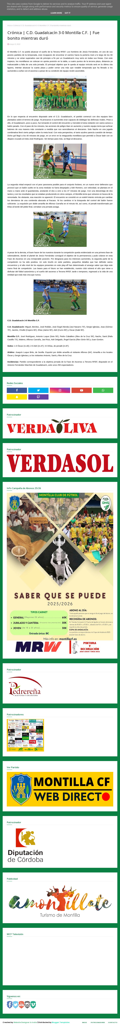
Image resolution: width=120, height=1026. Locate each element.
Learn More (56, 13)
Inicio (9, 25)
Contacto (112, 1022)
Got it (67, 13)
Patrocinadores (98, 1022)
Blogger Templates (61, 1022)
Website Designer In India (25, 1022)
